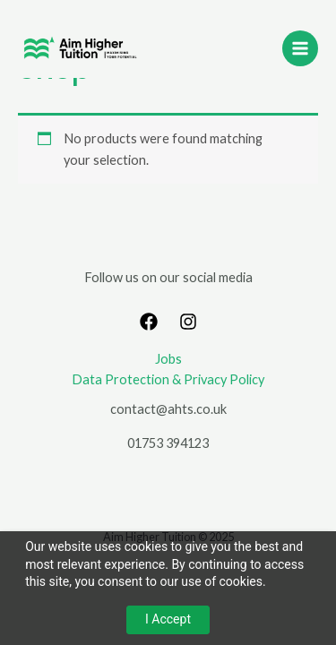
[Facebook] (149, 322)
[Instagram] (188, 322)
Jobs (168, 358)
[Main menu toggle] (300, 48)
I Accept (168, 619)
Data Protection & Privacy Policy (168, 379)
